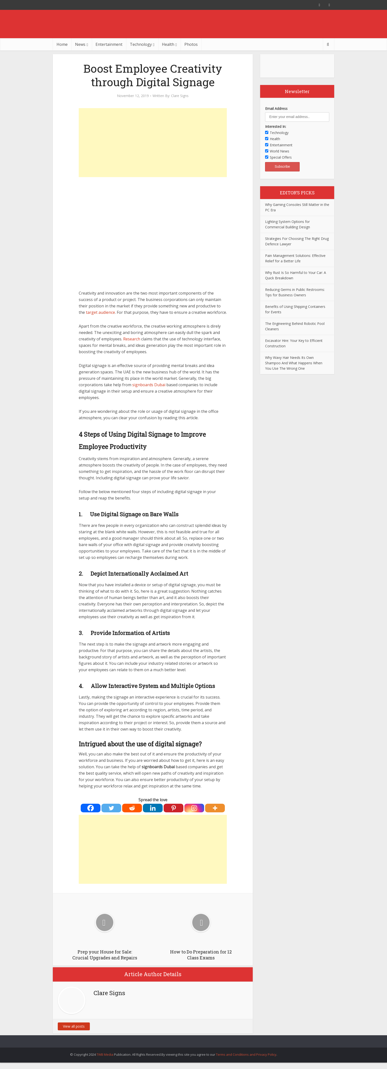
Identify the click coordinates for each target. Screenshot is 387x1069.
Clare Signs (180, 96)
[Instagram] (194, 808)
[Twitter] (111, 808)
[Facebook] (90, 808)
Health (168, 44)
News (80, 44)
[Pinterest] (173, 808)
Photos (191, 44)
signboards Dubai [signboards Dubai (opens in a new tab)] (148, 384)
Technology (141, 44)
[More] (215, 808)
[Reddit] (132, 808)
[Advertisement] (153, 142)
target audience (100, 312)
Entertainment (109, 44)
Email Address (276, 108)
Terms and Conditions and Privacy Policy (246, 1054)
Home (62, 44)
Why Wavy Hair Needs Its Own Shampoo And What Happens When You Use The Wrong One (293, 363)
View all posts (74, 1026)
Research (131, 339)
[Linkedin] (153, 808)
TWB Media (105, 1054)
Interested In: (275, 126)
